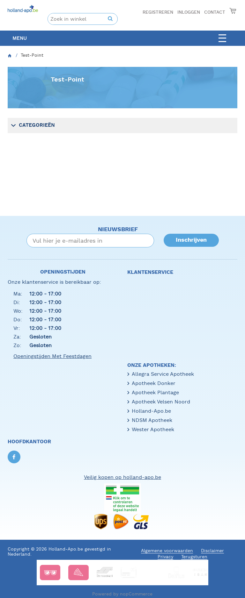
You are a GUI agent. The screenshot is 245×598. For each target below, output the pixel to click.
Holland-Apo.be (151, 411)
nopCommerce (136, 593)
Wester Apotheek (153, 429)
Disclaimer (212, 550)
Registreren (158, 13)
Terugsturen (194, 556)
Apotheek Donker (153, 383)
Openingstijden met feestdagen (52, 356)
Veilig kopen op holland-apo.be (122, 477)
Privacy (165, 556)
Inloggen (188, 13)
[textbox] (78, 19)
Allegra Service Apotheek (163, 374)
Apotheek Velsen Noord (161, 402)
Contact (214, 13)
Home (10, 57)
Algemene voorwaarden (167, 550)
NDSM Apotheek (152, 420)
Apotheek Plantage (155, 392)
